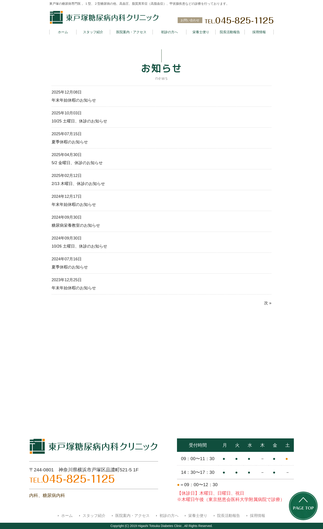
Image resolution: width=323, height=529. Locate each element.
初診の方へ (169, 32)
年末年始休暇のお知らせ (74, 100)
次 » (267, 303)
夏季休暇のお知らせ (70, 142)
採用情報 (259, 32)
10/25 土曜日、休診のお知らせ (79, 121)
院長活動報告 (230, 32)
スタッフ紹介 (93, 32)
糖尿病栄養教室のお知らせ (76, 225)
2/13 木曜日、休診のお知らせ (78, 183)
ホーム (63, 32)
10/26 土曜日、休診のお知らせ (79, 246)
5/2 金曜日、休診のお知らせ (77, 163)
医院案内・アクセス (131, 32)
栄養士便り (200, 32)
